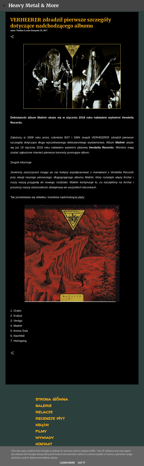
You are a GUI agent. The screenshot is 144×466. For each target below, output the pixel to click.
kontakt (43, 443)
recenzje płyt (50, 418)
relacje (44, 412)
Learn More (67, 462)
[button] (12, 37)
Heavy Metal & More (34, 5)
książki (42, 424)
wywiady (44, 437)
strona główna (51, 399)
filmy (41, 431)
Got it (81, 462)
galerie (43, 405)
